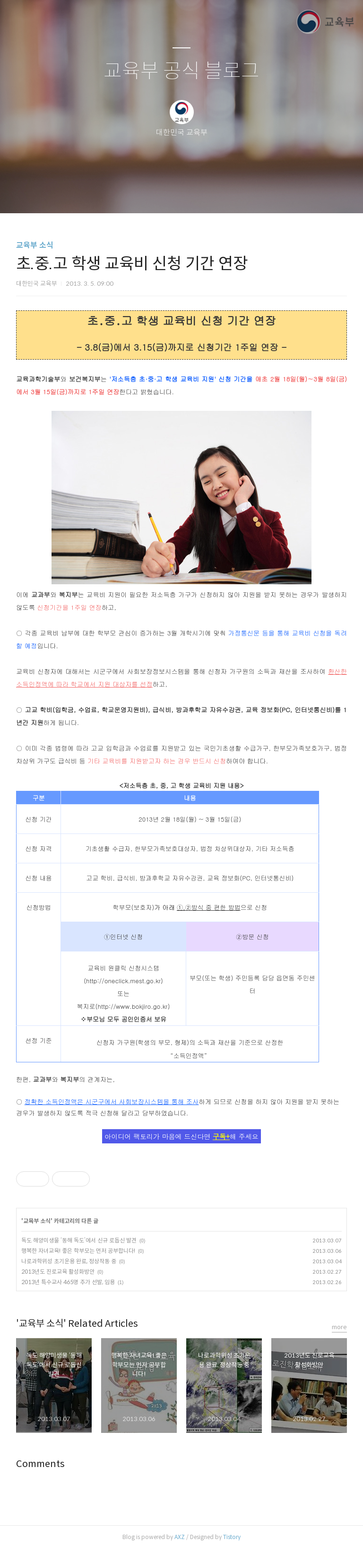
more (339, 1327)
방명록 (165, 193)
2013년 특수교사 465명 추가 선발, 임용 (68, 1282)
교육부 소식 (34, 245)
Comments (40, 1464)
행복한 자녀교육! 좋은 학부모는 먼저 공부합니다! (78, 1250)
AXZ (179, 1536)
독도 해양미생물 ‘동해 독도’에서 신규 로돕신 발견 (79, 1240)
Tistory (232, 1536)
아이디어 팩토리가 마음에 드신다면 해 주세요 (181, 1136)
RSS (197, 193)
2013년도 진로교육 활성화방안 (58, 1271)
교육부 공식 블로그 (181, 71)
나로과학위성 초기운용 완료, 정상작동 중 (68, 1261)
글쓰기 (132, 193)
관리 (229, 193)
